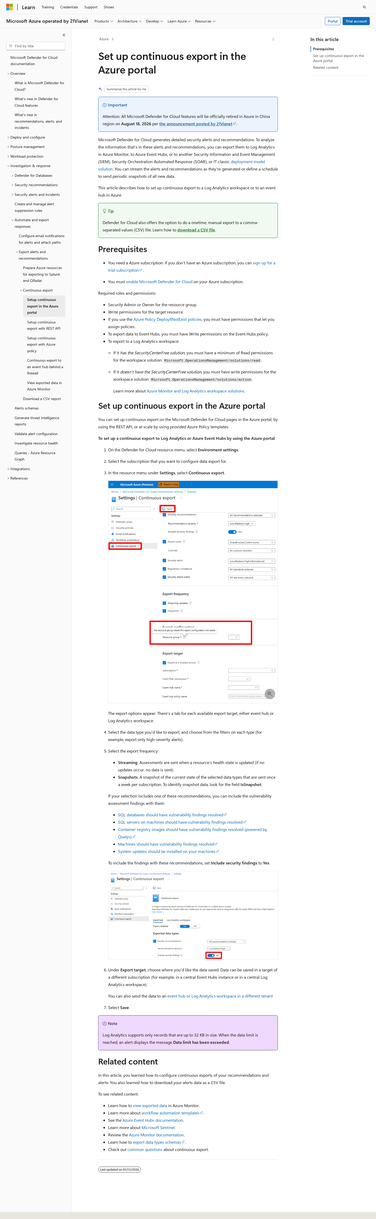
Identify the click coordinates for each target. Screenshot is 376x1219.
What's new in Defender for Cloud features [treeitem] (36, 102)
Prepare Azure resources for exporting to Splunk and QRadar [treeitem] (42, 274)
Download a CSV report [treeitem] (42, 398)
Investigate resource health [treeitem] (36, 443)
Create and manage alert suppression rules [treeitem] (34, 207)
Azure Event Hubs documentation (152, 1120)
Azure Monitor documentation (156, 1134)
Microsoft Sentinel (158, 1127)
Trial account (356, 21)
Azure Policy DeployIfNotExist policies (167, 319)
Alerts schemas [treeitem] (27, 408)
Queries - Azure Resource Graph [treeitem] (35, 456)
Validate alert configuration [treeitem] (36, 433)
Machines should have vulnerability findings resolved (166, 844)
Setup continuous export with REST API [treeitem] (44, 325)
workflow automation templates (170, 1112)
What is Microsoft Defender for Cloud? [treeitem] (39, 86)
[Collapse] (63, 35)
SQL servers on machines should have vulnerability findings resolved (180, 822)
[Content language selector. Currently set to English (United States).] (30, 1210)
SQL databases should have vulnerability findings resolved (170, 814)
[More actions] (273, 39)
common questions (144, 1149)
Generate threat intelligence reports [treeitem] (37, 421)
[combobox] (35, 46)
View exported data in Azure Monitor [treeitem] (44, 386)
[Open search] (364, 7)
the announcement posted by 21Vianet (195, 123)
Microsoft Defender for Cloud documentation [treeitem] (33, 60)
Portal (333, 21)
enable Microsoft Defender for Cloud (159, 281)
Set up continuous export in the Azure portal (338, 58)
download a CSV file (196, 229)
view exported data (150, 1105)
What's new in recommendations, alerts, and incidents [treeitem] (38, 121)
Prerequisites (323, 48)
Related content (325, 67)
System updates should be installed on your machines (166, 851)
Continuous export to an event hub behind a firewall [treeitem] (45, 366)
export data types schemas (157, 1142)
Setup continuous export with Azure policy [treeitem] (41, 344)
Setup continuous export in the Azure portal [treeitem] (42, 306)
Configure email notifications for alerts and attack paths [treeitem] (41, 239)
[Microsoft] (9, 7)
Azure (103, 38)
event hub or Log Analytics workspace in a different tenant (220, 996)
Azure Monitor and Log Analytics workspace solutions (195, 391)
